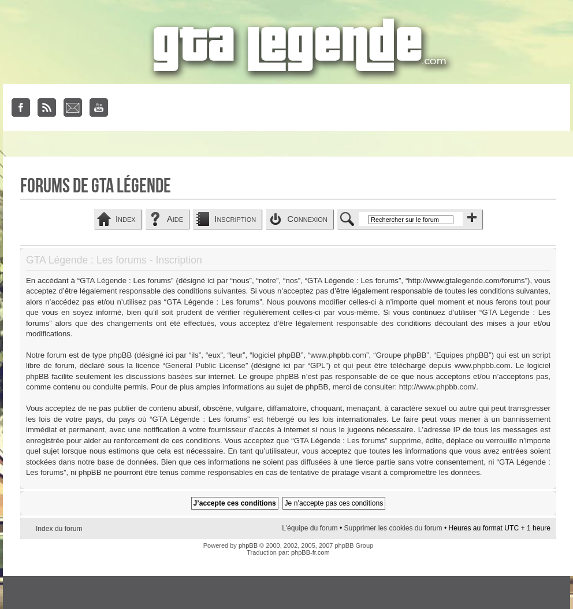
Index (126, 219)
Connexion (307, 219)
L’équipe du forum (309, 528)
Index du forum (59, 529)
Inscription (235, 219)
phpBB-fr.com (310, 552)
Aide (175, 219)
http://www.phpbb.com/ (437, 387)
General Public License (205, 365)
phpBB (248, 545)
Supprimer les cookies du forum (393, 528)
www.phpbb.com (483, 365)
